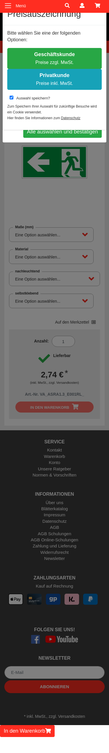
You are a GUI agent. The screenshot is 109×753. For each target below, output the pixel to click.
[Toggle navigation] (8, 5)
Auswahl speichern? (30, 98)
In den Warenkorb (27, 731)
